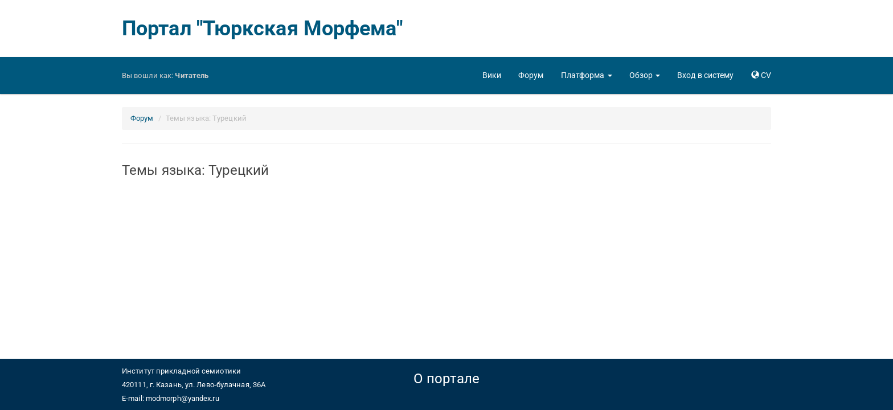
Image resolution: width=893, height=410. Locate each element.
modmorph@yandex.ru (182, 398)
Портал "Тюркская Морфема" (262, 28)
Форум (142, 118)
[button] (586, 75)
